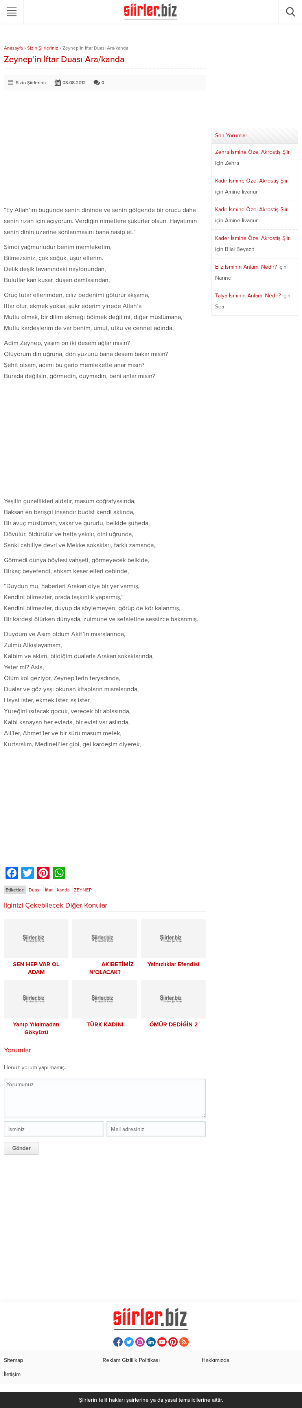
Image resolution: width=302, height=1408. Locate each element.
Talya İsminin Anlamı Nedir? (248, 295)
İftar (49, 890)
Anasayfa (13, 48)
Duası (35, 890)
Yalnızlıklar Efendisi (173, 964)
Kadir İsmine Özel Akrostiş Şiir (251, 180)
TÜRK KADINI (105, 1024)
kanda (63, 890)
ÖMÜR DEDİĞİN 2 (173, 1024)
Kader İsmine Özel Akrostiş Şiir (252, 238)
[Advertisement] (105, 149)
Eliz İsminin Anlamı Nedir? (246, 267)
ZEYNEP (83, 890)
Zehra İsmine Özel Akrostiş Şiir (252, 152)
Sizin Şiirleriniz (42, 48)
